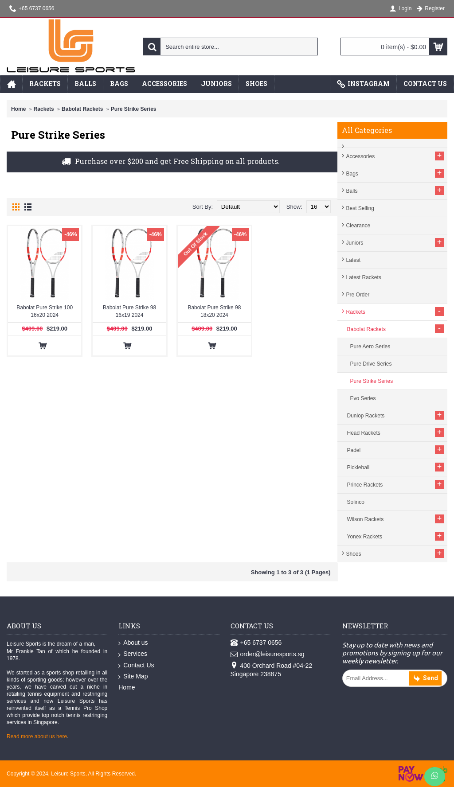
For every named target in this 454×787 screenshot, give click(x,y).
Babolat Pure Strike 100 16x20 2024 (44, 311)
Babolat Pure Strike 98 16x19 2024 (129, 311)
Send (425, 678)
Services (132, 654)
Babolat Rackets (82, 109)
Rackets (44, 109)
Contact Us (136, 666)
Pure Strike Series (134, 109)
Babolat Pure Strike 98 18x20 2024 (214, 311)
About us (133, 643)
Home (18, 109)
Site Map (133, 677)
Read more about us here (37, 736)
